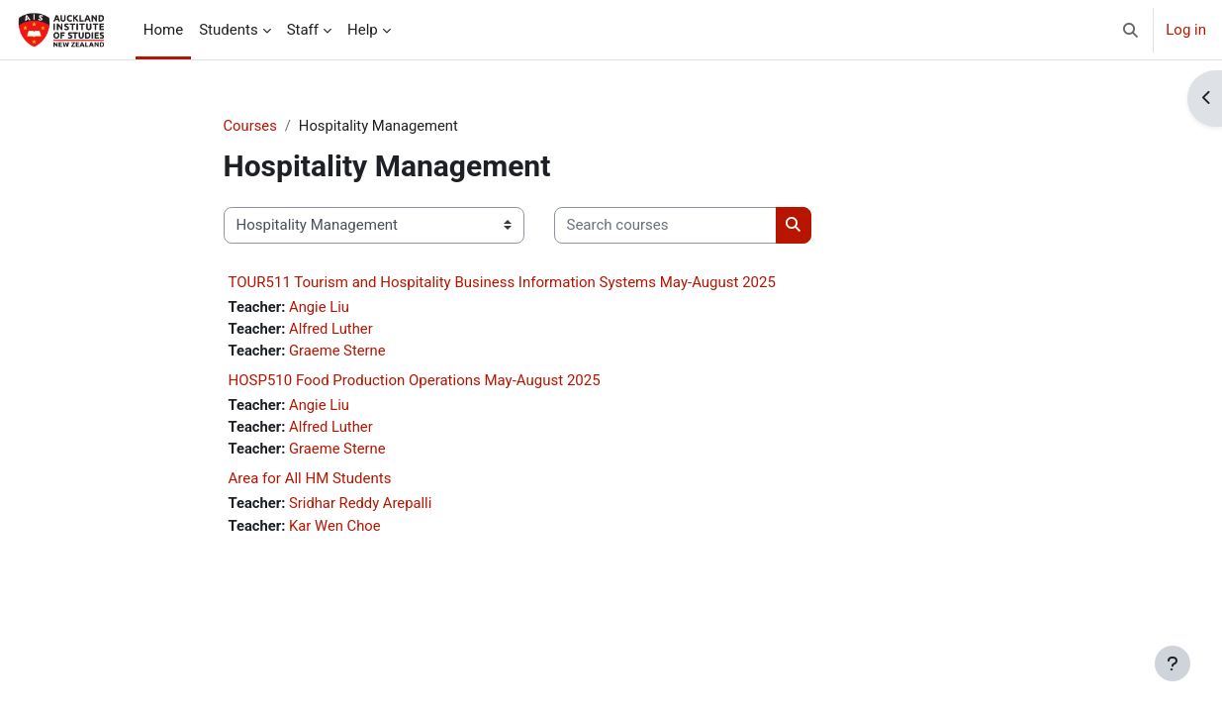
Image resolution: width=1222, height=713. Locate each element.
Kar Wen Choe (336, 529)
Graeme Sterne (339, 351)
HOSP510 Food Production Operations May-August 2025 (415, 382)
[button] (1131, 29)
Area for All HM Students (310, 481)
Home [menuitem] (163, 30)
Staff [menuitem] (303, 30)
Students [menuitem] (228, 30)
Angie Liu (320, 307)
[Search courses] (665, 226)
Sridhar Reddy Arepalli (362, 506)
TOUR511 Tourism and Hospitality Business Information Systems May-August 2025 (502, 282)
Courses (251, 126)
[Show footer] (1172, 663)
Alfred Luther (332, 330)
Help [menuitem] (362, 30)
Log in (1186, 30)
